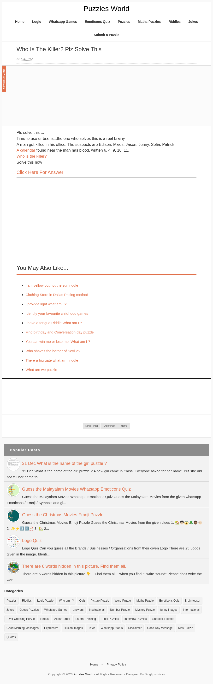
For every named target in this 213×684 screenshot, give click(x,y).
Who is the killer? (32, 156)
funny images (168, 609)
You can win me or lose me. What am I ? (58, 341)
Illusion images (73, 628)
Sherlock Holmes (163, 619)
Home (19, 22)
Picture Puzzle (100, 600)
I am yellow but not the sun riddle (52, 285)
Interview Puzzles (135, 619)
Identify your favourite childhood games (57, 313)
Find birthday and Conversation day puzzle (60, 332)
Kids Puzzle (185, 628)
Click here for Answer (40, 172)
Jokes (193, 22)
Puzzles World (106, 8)
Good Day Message (159, 628)
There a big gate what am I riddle (52, 360)
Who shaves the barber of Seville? (53, 351)
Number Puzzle (120, 609)
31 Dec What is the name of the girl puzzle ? (64, 463)
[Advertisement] (53, 98)
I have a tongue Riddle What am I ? (54, 323)
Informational (191, 609)
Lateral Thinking (86, 619)
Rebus (44, 619)
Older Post (109, 426)
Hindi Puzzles (110, 619)
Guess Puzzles (29, 609)
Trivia (91, 628)
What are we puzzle (41, 370)
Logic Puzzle (45, 600)
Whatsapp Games (63, 22)
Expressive (51, 628)
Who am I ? (66, 600)
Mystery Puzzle (145, 609)
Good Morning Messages (22, 628)
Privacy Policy (116, 664)
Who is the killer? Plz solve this (59, 49)
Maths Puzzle (145, 600)
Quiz (82, 600)
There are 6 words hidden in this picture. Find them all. (74, 566)
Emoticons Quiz (97, 22)
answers (78, 609)
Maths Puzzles (149, 22)
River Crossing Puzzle (20, 619)
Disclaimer (135, 628)
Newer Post (91, 426)
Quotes (11, 637)
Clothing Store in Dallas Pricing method (57, 295)
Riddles (175, 22)
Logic (36, 22)
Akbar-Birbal (62, 619)
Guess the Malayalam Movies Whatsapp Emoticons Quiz (76, 489)
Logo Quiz (32, 540)
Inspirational (97, 609)
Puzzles (124, 22)
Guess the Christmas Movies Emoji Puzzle (62, 514)
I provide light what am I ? (46, 304)
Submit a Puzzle (106, 35)
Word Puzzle (123, 600)
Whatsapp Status (112, 628)
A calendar (26, 150)
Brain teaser (193, 600)
